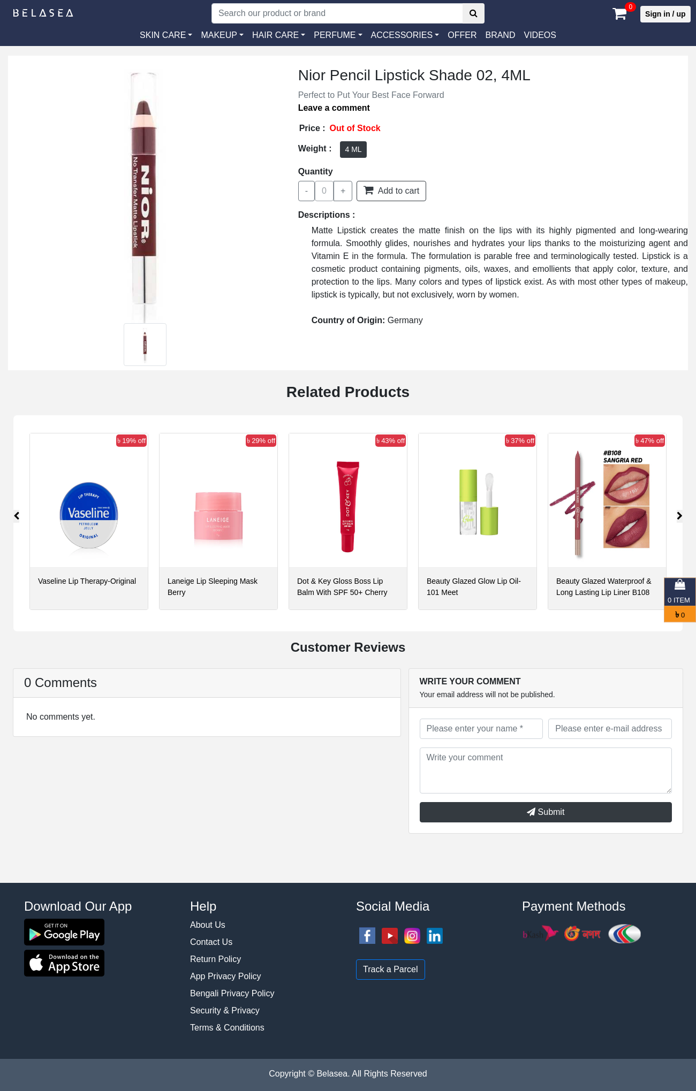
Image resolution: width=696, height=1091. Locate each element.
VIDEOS (540, 35)
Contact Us (211, 942)
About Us (207, 924)
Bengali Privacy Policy (232, 993)
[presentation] (16, 516)
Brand (500, 35)
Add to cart (391, 190)
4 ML (353, 149)
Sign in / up (665, 14)
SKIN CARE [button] (163, 35)
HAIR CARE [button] (275, 35)
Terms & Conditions (227, 1027)
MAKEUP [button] (219, 35)
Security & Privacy (225, 1010)
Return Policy (215, 959)
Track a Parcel (390, 969)
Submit (545, 812)
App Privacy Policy (225, 976)
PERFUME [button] (334, 35)
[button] (405, 35)
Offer (462, 35)
